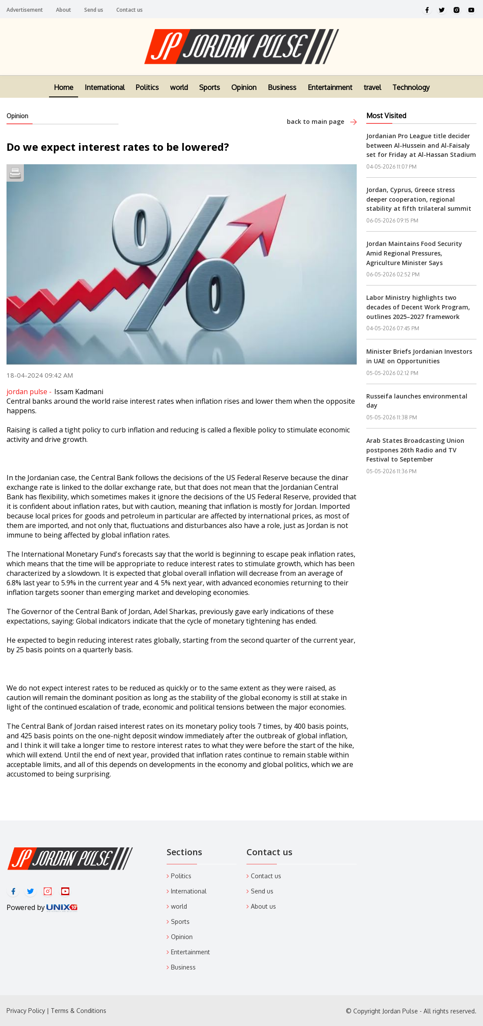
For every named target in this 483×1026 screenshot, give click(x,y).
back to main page (322, 121)
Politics (147, 93)
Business (282, 93)
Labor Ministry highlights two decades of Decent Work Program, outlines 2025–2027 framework (418, 306)
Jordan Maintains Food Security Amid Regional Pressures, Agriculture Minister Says (414, 252)
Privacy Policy (26, 1010)
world (179, 93)
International (105, 93)
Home (63, 93)
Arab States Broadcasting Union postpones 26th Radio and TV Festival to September (415, 449)
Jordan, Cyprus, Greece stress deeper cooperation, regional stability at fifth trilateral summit (418, 199)
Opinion (243, 93)
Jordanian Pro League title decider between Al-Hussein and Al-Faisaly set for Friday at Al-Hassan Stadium (421, 145)
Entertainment (330, 93)
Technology (411, 93)
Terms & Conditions (78, 1010)
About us (263, 906)
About (63, 9)
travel (372, 93)
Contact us (129, 9)
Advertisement (25, 9)
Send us (93, 9)
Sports (209, 93)
